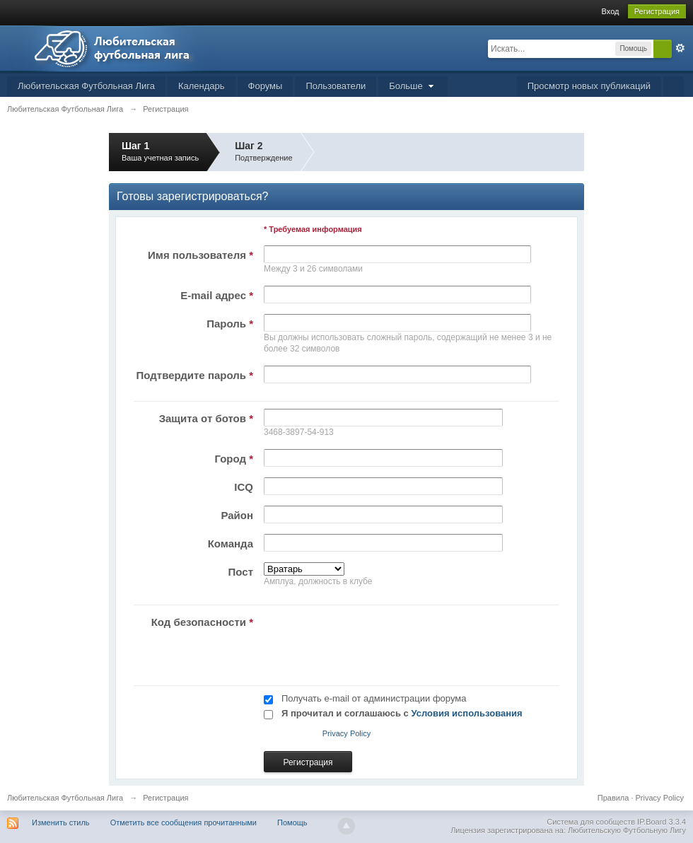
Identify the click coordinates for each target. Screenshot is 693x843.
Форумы (265, 86)
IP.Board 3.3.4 (661, 822)
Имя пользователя (200, 255)
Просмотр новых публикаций (589, 86)
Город (233, 459)
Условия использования (466, 713)
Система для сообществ (591, 822)
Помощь (292, 822)
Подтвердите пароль (194, 375)
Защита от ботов (206, 418)
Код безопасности (202, 622)
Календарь (201, 86)
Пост (240, 572)
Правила (613, 797)
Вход (610, 11)
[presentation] (366, 640)
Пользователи (335, 86)
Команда (230, 543)
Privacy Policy (346, 733)
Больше (413, 86)
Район (237, 515)
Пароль (229, 324)
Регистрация (657, 11)
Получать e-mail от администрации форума (373, 698)
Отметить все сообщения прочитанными (183, 822)
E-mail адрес (216, 295)
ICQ (243, 487)
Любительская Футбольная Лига (86, 86)
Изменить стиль (61, 822)
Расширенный (680, 48)
